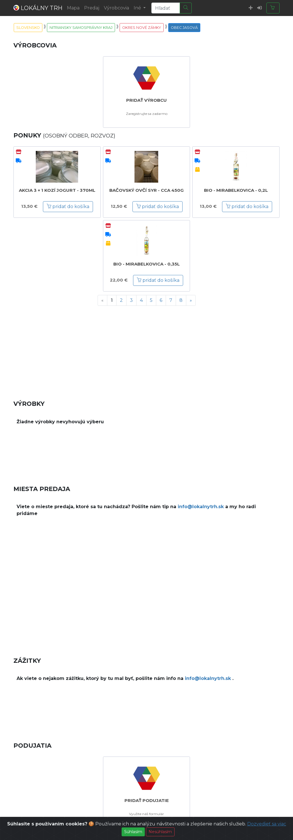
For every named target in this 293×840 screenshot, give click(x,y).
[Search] (165, 8)
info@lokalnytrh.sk (201, 506)
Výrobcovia (116, 8)
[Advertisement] (146, 350)
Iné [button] (138, 8)
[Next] (191, 300)
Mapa (73, 8)
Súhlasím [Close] (133, 832)
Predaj (91, 8)
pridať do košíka (68, 206)
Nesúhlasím (160, 832)
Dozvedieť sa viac (266, 824)
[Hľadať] (186, 8)
